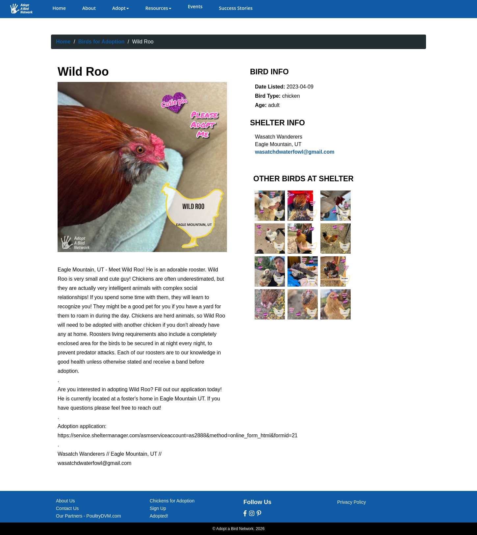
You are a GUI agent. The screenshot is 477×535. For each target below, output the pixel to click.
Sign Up (158, 508)
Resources (158, 8)
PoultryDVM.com (104, 516)
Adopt (120, 8)
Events (195, 6)
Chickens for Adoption (172, 500)
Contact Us (67, 508)
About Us (65, 500)
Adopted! (159, 516)
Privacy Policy (351, 502)
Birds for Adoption (101, 41)
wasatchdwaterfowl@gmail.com (294, 152)
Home (59, 8)
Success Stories (235, 8)
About (89, 8)
